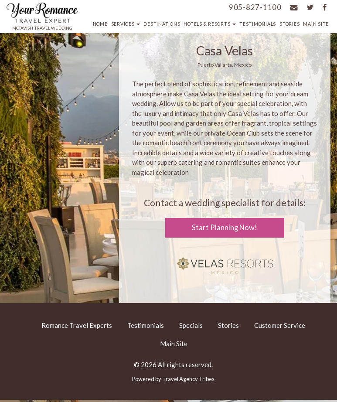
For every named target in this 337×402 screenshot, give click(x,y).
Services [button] (125, 24)
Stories (289, 24)
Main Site (316, 24)
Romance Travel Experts (76, 325)
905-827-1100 (255, 7)
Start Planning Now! (224, 227)
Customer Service (279, 325)
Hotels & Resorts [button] (210, 24)
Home (100, 24)
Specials (191, 325)
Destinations (161, 24)
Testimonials (257, 24)
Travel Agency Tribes (188, 378)
